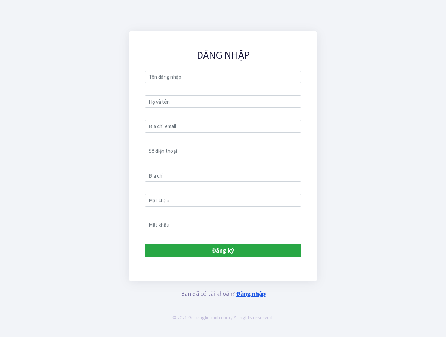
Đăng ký (223, 250)
